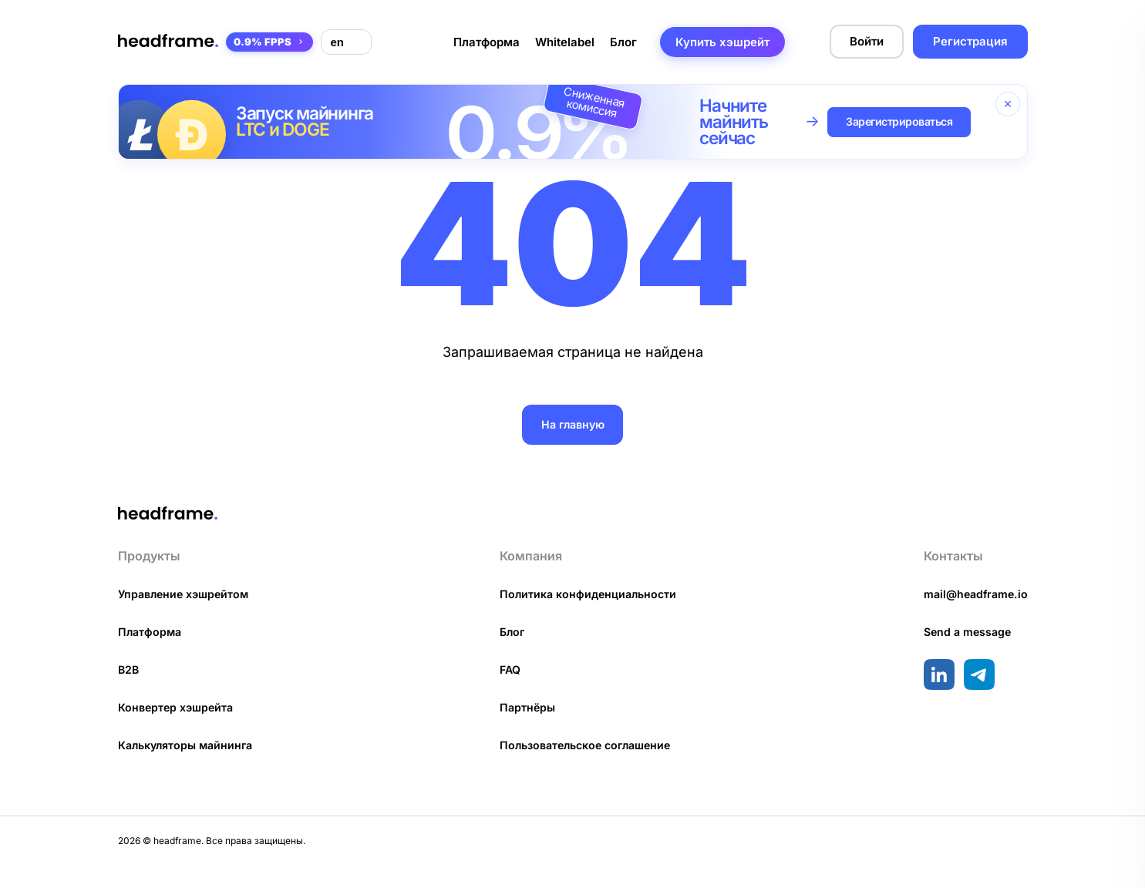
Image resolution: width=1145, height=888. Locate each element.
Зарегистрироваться (907, 122)
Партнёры (525, 729)
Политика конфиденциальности (589, 615)
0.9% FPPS (269, 41)
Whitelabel (564, 42)
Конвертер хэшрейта (179, 729)
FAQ (508, 691)
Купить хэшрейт (722, 42)
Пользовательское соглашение (589, 766)
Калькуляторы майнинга (190, 766)
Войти (867, 41)
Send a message (963, 653)
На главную (572, 424)
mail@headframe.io (972, 615)
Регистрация (970, 41)
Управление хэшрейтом (187, 615)
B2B (129, 691)
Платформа (486, 42)
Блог (623, 42)
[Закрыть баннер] (1007, 104)
